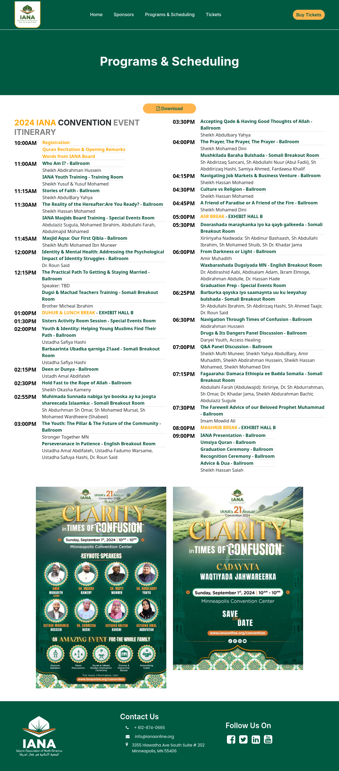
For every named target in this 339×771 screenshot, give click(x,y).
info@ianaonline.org (154, 736)
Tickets (213, 14)
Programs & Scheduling (169, 14)
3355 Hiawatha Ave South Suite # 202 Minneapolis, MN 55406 (168, 748)
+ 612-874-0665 (149, 727)
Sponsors (124, 14)
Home (96, 14)
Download (169, 108)
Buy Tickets (308, 15)
